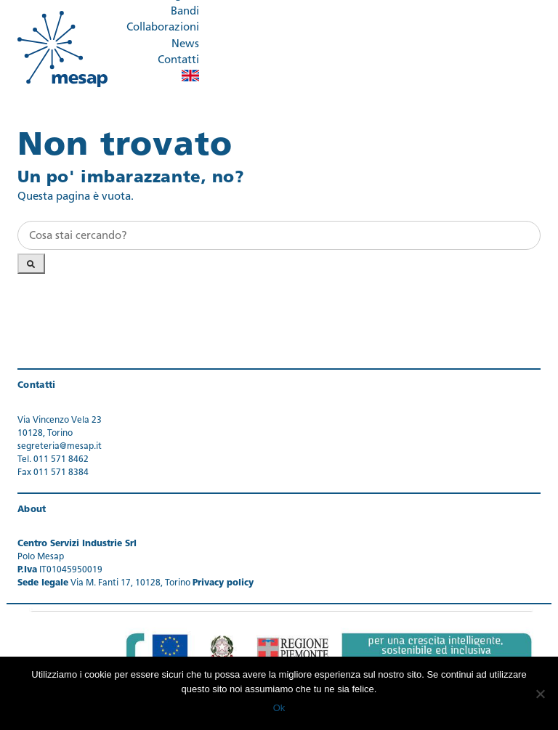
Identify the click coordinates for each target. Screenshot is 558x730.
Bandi (185, 12)
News (185, 44)
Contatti (178, 60)
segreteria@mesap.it (59, 446)
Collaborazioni (162, 28)
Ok (279, 707)
